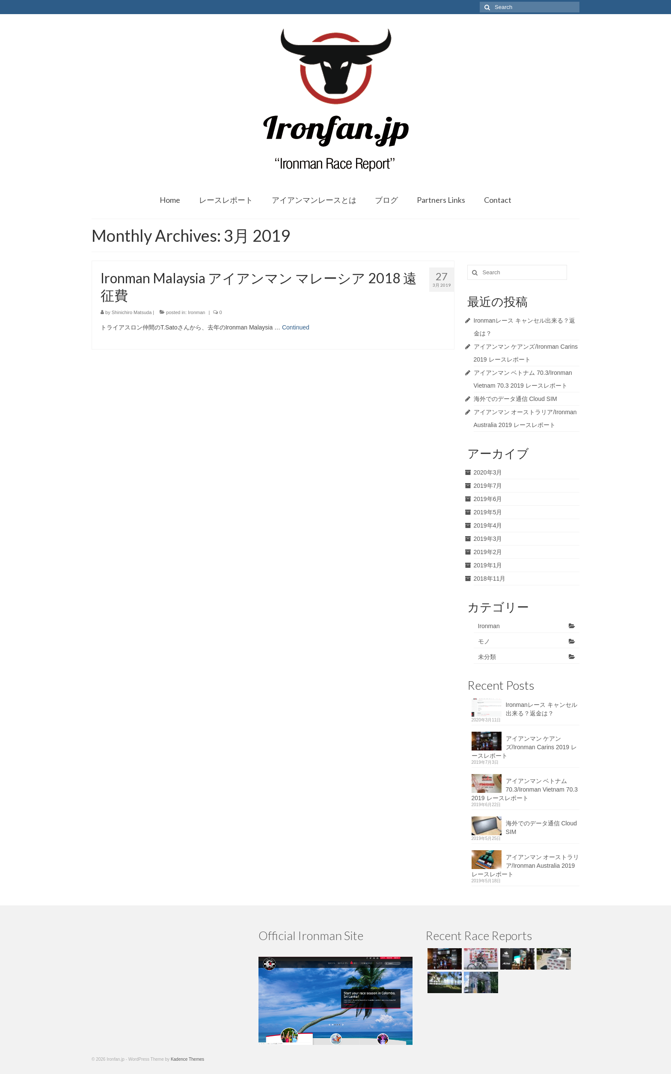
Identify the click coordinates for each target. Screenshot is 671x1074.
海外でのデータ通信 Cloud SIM (515, 398)
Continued (295, 327)
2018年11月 (490, 578)
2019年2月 (488, 552)
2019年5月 (488, 512)
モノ (484, 641)
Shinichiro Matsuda (132, 312)
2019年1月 (488, 565)
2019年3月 (488, 538)
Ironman (196, 312)
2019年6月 (488, 498)
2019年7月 (488, 485)
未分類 (487, 656)
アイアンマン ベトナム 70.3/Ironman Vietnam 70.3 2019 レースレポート (525, 789)
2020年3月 (488, 472)
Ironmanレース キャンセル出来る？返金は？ (541, 709)
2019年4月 (488, 525)
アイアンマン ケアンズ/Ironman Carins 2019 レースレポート (524, 747)
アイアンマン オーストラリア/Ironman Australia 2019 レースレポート (525, 866)
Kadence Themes (187, 1059)
